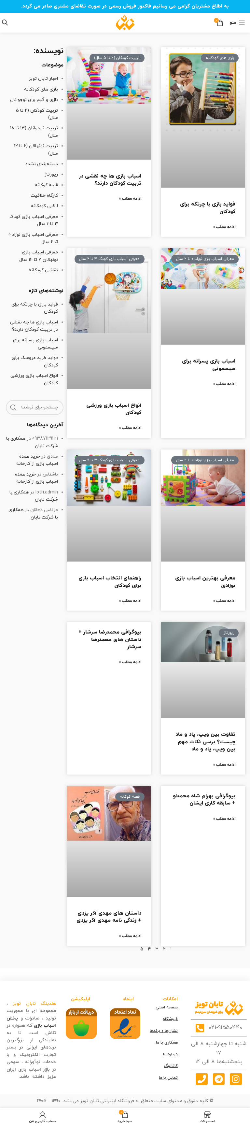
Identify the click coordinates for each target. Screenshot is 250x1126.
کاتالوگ (171, 1066)
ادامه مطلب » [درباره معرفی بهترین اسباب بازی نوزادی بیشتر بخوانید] (224, 601)
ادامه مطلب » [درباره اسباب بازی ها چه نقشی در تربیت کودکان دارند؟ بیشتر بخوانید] (130, 198)
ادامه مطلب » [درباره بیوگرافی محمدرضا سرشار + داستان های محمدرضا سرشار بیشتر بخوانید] (130, 662)
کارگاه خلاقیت (44, 195)
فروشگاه (170, 1019)
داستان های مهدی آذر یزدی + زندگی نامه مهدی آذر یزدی (108, 917)
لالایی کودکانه (44, 206)
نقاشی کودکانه (43, 270)
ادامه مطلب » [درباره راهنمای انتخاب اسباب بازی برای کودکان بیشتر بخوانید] (130, 601)
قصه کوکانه (46, 185)
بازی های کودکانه (41, 89)
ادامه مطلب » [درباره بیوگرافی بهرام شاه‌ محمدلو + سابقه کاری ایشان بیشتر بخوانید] (224, 818)
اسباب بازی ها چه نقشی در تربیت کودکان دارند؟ (110, 180)
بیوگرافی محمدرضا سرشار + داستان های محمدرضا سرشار (109, 639)
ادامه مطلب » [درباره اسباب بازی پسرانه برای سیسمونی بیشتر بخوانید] (224, 384)
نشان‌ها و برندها (164, 1031)
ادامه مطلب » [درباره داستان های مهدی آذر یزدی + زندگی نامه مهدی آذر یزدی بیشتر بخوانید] (130, 936)
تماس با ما (168, 1078)
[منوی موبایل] (237, 22)
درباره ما (170, 1054)
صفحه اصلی (167, 1007)
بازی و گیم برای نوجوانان (34, 100)
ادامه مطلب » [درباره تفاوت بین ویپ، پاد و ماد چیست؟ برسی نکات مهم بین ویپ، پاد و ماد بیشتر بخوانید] (224, 764)
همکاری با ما (167, 1043)
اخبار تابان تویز (43, 79)
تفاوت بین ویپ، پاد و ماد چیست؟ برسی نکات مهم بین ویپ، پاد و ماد (205, 742)
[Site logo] (125, 22)
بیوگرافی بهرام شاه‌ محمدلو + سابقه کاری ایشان (204, 799)
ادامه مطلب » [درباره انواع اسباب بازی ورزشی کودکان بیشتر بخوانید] (130, 428)
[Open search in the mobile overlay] (5, 23)
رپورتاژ (51, 174)
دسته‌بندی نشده (41, 164)
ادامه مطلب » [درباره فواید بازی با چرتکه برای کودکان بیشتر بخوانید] (224, 227)
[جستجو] (34, 407)
